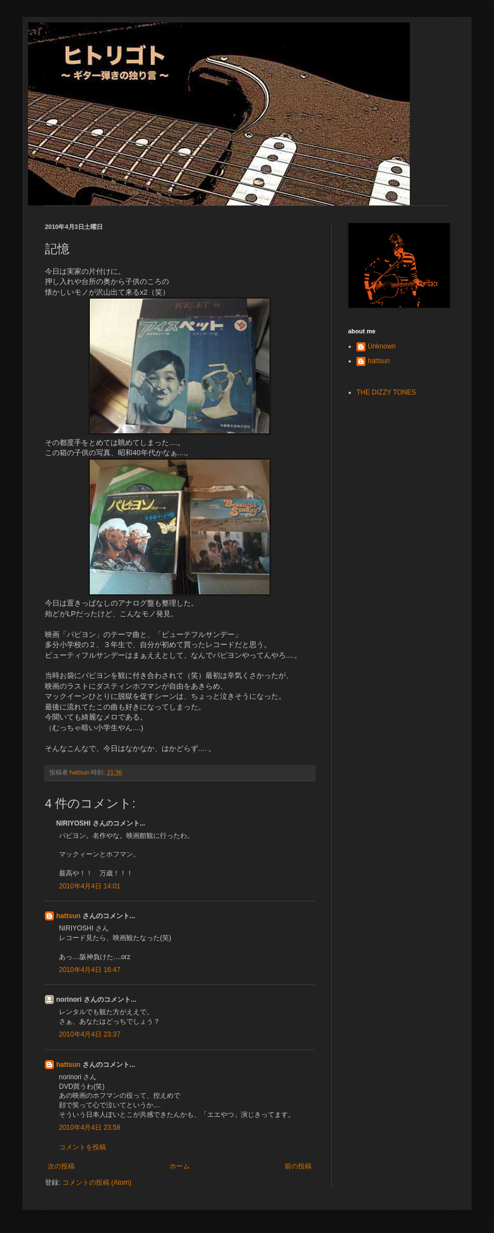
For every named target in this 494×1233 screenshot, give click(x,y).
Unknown (382, 346)
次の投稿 (61, 1166)
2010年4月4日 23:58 (89, 1127)
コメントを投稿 (82, 1147)
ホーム (180, 1166)
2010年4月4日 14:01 (89, 886)
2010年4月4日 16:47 (89, 970)
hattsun (68, 916)
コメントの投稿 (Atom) (96, 1182)
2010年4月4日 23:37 (89, 1034)
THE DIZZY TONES (386, 392)
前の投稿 (298, 1166)
